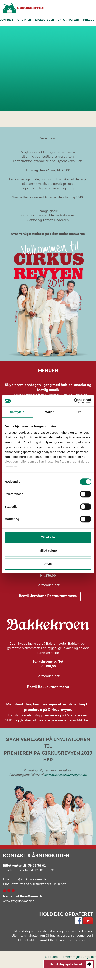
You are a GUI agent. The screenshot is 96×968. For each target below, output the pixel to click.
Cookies (51, 957)
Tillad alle (48, 537)
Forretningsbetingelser (78, 957)
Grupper (24, 20)
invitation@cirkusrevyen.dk (65, 775)
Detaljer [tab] (48, 412)
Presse (88, 20)
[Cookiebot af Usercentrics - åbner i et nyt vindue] (73, 400)
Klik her (60, 884)
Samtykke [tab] (17, 412)
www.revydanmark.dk (19, 901)
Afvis (48, 563)
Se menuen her (48, 585)
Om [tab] (78, 412)
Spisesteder (44, 20)
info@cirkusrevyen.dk (30, 879)
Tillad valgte (48, 550)
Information (68, 20)
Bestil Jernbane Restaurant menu (48, 596)
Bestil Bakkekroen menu (48, 687)
